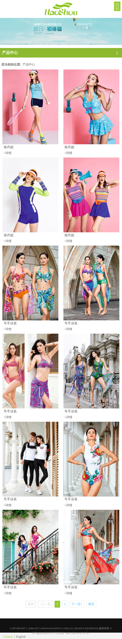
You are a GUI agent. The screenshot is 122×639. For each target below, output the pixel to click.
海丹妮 (8, 147)
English (21, 636)
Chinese (8, 636)
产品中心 (29, 64)
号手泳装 (10, 323)
